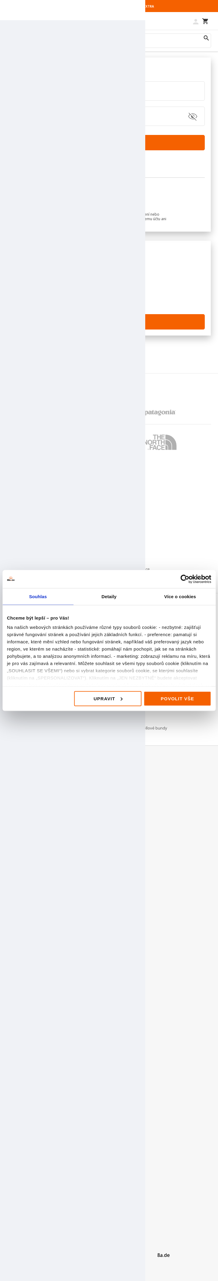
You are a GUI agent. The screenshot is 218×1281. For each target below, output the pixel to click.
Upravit (108, 698)
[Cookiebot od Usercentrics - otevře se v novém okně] (184, 578)
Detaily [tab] (109, 596)
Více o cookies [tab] (180, 596)
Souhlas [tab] (38, 596)
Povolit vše (177, 698)
